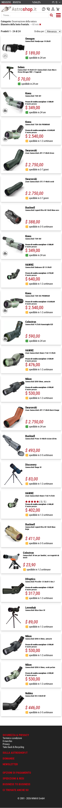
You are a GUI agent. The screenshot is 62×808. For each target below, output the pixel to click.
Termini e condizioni (12, 738)
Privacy (6, 744)
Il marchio (7, 741)
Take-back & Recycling (13, 747)
